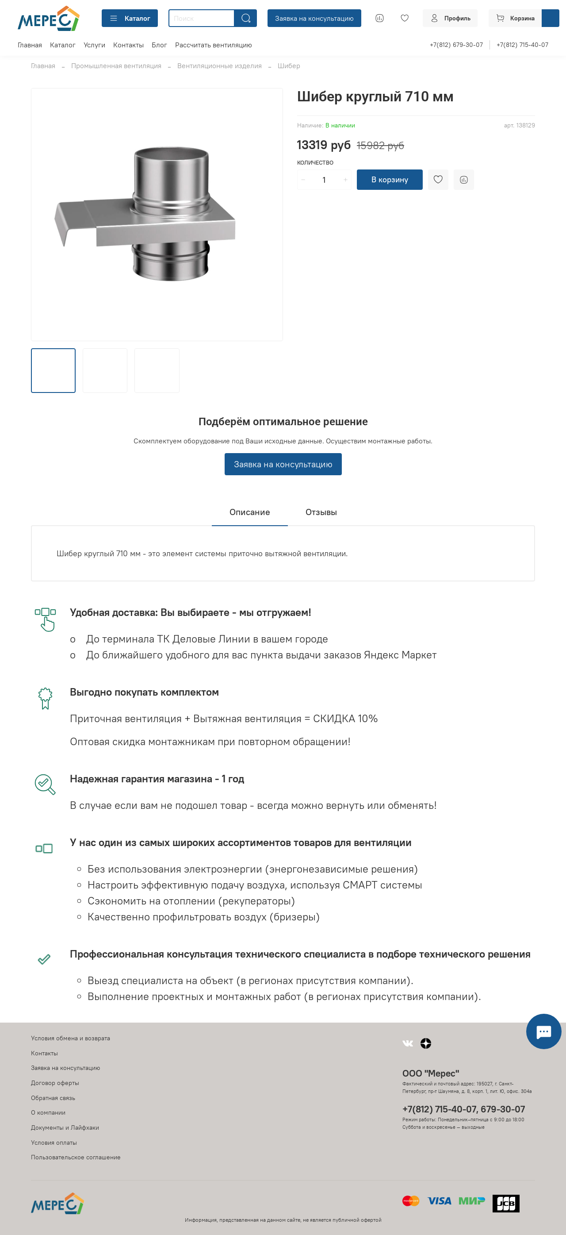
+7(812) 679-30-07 (456, 45)
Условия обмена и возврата (70, 1038)
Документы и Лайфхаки (65, 1127)
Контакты (128, 44)
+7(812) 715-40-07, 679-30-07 (463, 1109)
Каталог (129, 18)
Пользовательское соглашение (76, 1157)
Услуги (94, 44)
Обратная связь (53, 1098)
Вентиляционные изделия (219, 65)
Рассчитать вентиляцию (213, 44)
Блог (159, 44)
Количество (315, 162)
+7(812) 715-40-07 (522, 45)
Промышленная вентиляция (116, 65)
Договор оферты (55, 1083)
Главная (30, 44)
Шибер (289, 65)
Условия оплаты (54, 1143)
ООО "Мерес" (430, 1073)
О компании (48, 1112)
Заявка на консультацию (314, 18)
